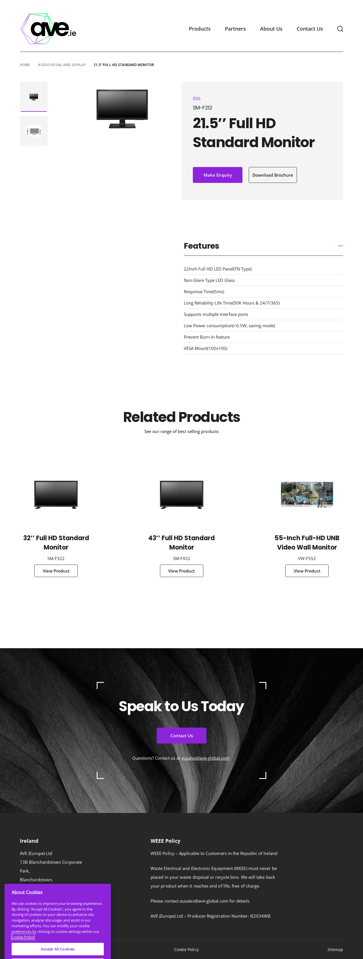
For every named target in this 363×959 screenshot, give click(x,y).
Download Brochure (272, 175)
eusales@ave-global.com (205, 758)
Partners (235, 28)
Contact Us (310, 28)
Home (25, 64)
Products (200, 28)
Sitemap (335, 949)
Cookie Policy (186, 949)
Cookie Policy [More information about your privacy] (23, 948)
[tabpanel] (34, 97)
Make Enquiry (218, 175)
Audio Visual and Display (62, 64)
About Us (271, 28)
